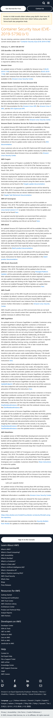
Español (45, 700)
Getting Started (6, 595)
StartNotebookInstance (12, 407)
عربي (11, 700)
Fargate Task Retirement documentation (17, 195)
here (16, 212)
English (37, 700)
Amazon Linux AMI (29, 106)
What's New (5, 579)
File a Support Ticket (8, 659)
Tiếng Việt (27, 703)
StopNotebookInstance (9, 405)
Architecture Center (7, 607)
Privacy (3, 712)
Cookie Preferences (33, 712)
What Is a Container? (8, 561)
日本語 (3, 706)
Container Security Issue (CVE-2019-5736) (35, 41)
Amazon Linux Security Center (22, 79)
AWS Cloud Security (8, 576)
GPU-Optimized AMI (17, 108)
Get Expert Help (6, 656)
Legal (3, 671)
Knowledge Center (7, 665)
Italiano (11, 703)
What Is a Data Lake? (8, 564)
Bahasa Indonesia (20, 700)
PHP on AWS (5, 640)
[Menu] (48, 2)
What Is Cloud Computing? (10, 552)
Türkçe (35, 703)
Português (18, 703)
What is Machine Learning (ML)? (12, 573)
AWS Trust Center (7, 601)
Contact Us (5, 653)
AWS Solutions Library (9, 604)
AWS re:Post (5, 662)
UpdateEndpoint (6, 384)
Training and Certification (10, 598)
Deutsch (31, 700)
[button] (13, 8)
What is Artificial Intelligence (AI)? (13, 567)
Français (4, 703)
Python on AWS (6, 634)
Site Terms (21, 712)
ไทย (48, 703)
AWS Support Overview (9, 668)
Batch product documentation (22, 248)
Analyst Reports (6, 613)
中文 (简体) (18, 706)
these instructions (45, 462)
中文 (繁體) (27, 706)
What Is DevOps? (7, 558)
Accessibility (12, 712)
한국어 (10, 706)
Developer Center (7, 625)
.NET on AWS (5, 631)
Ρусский (42, 703)
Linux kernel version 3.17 (9, 210)
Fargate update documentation (34, 184)
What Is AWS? (6, 549)
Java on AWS (5, 637)
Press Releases (6, 585)
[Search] (43, 2)
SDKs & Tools (5, 628)
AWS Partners (5, 616)
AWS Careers (5, 674)
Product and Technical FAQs (10, 610)
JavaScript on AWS (7, 643)
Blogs (3, 582)
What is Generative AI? (9, 570)
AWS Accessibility (7, 555)
